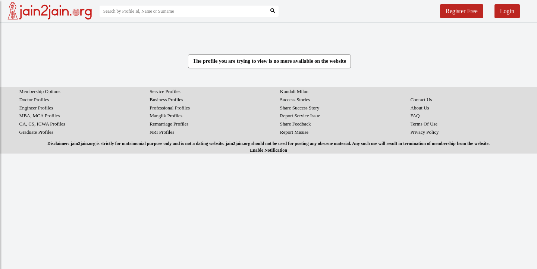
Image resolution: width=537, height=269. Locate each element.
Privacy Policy (424, 132)
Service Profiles (165, 91)
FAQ (415, 115)
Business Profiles (166, 99)
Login (507, 11)
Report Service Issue (300, 115)
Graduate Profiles (36, 132)
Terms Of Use (423, 124)
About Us (419, 108)
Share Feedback (295, 124)
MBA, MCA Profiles (39, 115)
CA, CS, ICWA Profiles (42, 124)
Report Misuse (294, 132)
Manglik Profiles (166, 115)
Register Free (462, 11)
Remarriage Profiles (169, 124)
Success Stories (295, 99)
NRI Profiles (162, 132)
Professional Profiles (170, 108)
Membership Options (39, 91)
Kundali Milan (294, 91)
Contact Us (421, 99)
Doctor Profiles (34, 99)
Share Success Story (299, 108)
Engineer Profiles (36, 108)
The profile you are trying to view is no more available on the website (269, 61)
